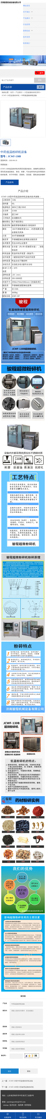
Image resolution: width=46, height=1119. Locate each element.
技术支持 (26, 37)
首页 (12, 92)
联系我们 (26, 43)
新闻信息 (28, 31)
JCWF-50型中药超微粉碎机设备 (21, 1081)
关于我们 (28, 12)
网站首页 (26, 6)
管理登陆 (27, 1105)
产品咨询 (9, 182)
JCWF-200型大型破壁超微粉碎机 (21, 1087)
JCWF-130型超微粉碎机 (11, 95)
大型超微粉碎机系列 (32, 92)
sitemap (6, 1105)
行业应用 (26, 24)
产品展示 (28, 18)
